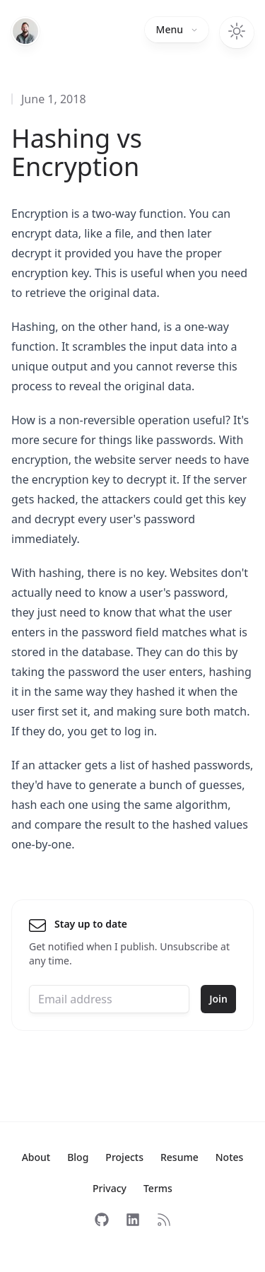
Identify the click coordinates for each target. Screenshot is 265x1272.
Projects (124, 1157)
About (36, 1157)
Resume (179, 1157)
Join (218, 998)
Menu (176, 29)
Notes (230, 1157)
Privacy (109, 1188)
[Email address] (109, 999)
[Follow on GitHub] (102, 1220)
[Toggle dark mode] (237, 32)
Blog (77, 1157)
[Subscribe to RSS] (164, 1220)
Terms (157, 1188)
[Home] (25, 31)
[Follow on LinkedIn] (133, 1220)
